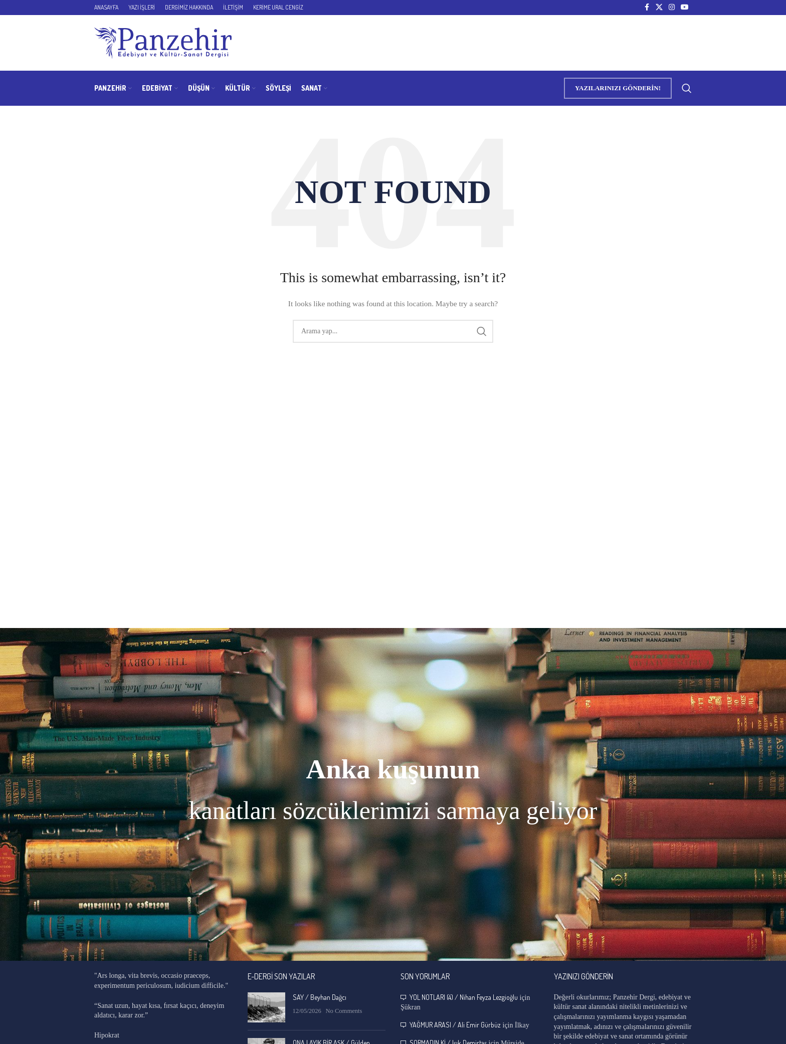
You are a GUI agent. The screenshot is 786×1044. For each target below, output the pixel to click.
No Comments (343, 1010)
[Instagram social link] (672, 8)
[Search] (687, 88)
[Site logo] (163, 42)
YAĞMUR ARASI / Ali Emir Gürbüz (455, 1024)
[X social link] (659, 8)
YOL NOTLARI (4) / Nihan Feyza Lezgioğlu (464, 997)
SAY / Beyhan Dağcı (319, 997)
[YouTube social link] (685, 8)
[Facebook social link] (647, 8)
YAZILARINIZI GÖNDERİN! (618, 88)
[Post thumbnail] (266, 1007)
